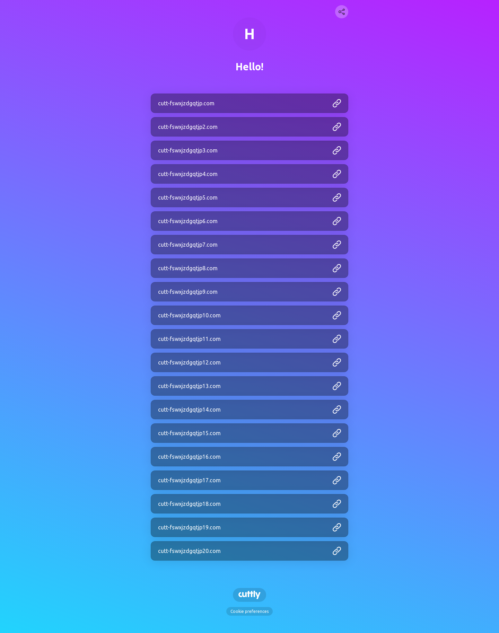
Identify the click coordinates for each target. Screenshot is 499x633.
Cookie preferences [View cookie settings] (249, 611)
